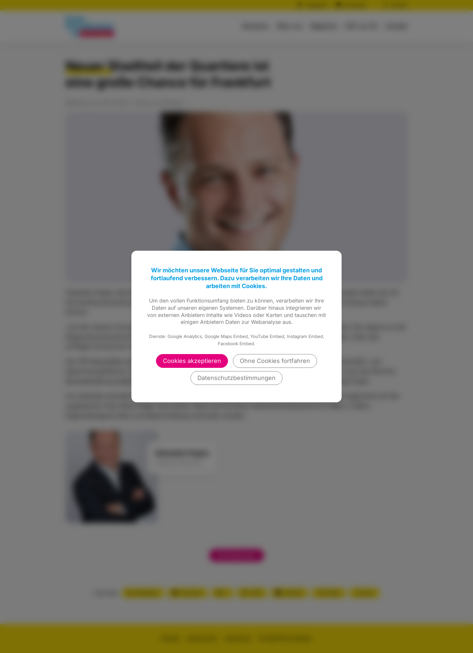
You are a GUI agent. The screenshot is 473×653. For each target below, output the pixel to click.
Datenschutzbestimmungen (236, 377)
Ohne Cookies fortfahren (275, 360)
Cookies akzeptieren (192, 360)
